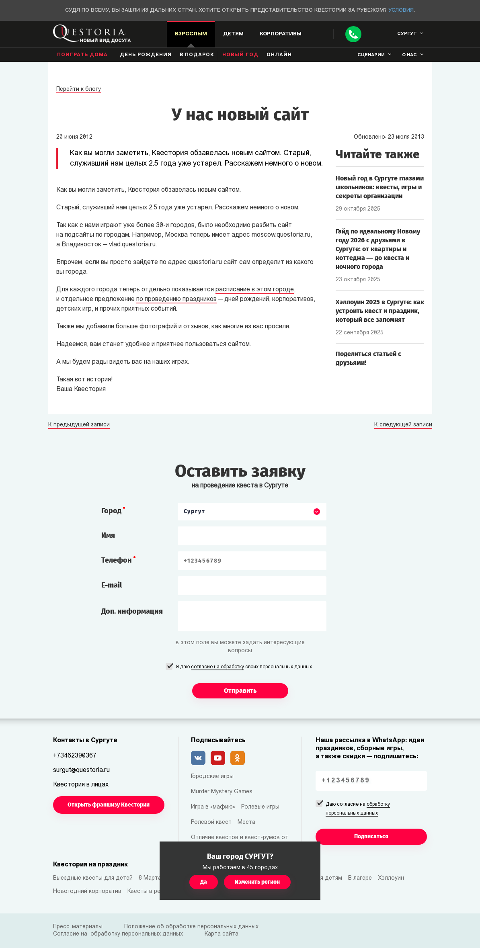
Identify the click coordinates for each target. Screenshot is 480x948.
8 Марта (150, 878)
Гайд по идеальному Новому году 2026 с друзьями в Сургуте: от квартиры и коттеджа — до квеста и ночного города (378, 248)
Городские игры (212, 777)
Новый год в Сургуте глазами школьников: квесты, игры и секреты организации (380, 187)
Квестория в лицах (81, 785)
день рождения (146, 55)
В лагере (360, 878)
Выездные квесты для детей (93, 878)
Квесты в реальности (156, 892)
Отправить (240, 690)
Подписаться (371, 836)
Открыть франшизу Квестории (109, 804)
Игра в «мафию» (213, 807)
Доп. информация (132, 611)
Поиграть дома (82, 55)
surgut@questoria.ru (81, 770)
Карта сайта (221, 934)
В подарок (197, 55)
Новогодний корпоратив (87, 892)
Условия (401, 10)
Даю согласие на (358, 809)
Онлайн (279, 55)
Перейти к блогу (78, 89)
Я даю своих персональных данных (244, 667)
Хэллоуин (391, 878)
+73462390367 (74, 756)
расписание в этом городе (254, 290)
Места (246, 822)
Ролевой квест (211, 822)
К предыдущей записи (79, 425)
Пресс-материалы (78, 927)
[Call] (353, 34)
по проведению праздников (176, 299)
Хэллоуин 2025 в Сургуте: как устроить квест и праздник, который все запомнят (380, 311)
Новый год (240, 55)
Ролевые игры (260, 807)
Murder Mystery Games (221, 792)
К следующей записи (403, 425)
